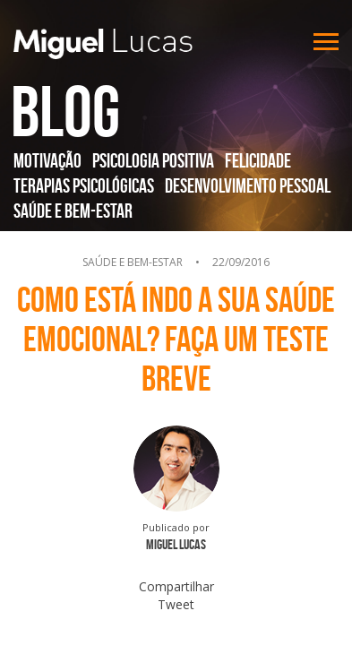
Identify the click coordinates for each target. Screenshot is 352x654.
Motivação (47, 160)
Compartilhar (176, 586)
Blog (65, 111)
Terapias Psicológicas (83, 185)
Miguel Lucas (103, 44)
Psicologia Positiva (153, 160)
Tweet (176, 604)
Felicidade (258, 160)
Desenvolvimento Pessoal (248, 185)
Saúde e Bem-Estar (73, 210)
